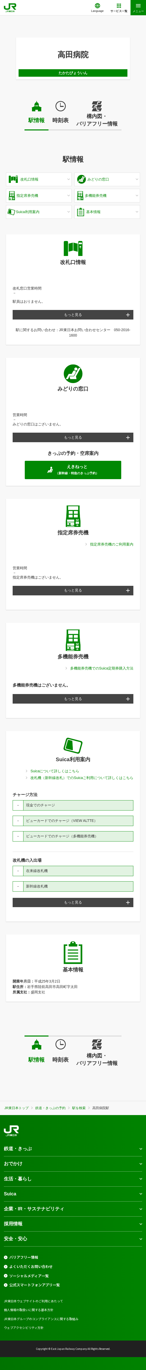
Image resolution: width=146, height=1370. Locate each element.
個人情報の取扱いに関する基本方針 (28, 1309)
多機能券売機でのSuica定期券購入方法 (101, 668)
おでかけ (13, 1163)
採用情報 (13, 1223)
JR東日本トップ (16, 1108)
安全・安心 (15, 1238)
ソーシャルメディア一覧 (29, 1275)
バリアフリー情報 (23, 1257)
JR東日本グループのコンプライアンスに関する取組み (41, 1319)
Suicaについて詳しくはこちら (54, 771)
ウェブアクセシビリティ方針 (24, 1327)
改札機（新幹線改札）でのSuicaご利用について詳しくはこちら (81, 778)
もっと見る (73, 315)
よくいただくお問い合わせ (31, 1266)
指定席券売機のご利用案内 (111, 544)
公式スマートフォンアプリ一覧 (34, 1284)
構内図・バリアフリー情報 (97, 120)
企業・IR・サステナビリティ (34, 1208)
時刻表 (60, 120)
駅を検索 (79, 1108)
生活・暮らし (18, 1178)
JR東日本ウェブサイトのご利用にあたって (33, 1301)
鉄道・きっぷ (18, 1148)
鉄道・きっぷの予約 (50, 1108)
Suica (10, 1193)
